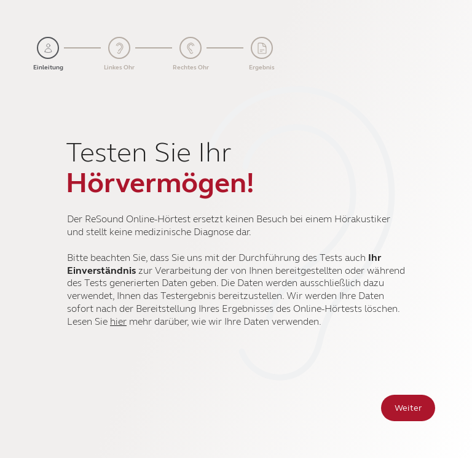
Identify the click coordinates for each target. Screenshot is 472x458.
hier (118, 321)
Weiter (408, 408)
